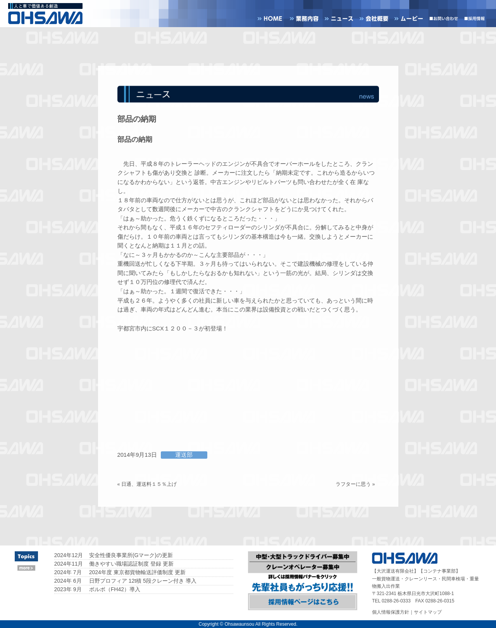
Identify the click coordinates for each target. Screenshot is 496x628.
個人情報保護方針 (390, 612)
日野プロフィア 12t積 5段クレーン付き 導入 (142, 581)
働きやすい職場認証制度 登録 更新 (131, 564)
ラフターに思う (353, 484)
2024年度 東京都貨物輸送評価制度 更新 (137, 572)
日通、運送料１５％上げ (149, 484)
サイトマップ (428, 612)
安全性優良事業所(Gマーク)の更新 (131, 555)
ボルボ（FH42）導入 (114, 589)
